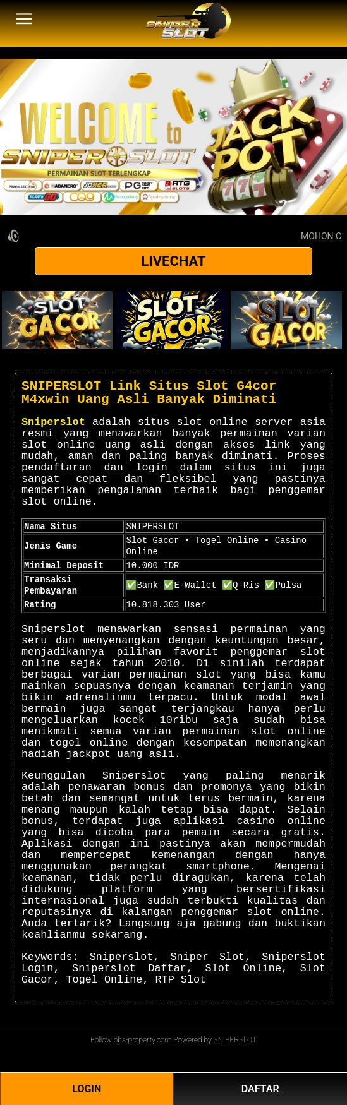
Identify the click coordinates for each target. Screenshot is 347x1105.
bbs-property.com (143, 1040)
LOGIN (86, 1089)
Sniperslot (53, 422)
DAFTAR (260, 1089)
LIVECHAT (173, 261)
